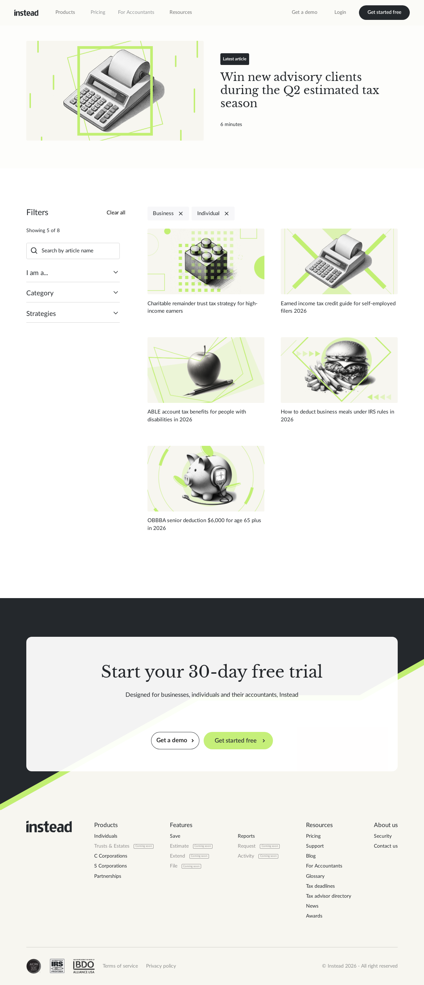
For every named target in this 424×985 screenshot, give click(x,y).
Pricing (98, 12)
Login (340, 12)
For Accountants (136, 12)
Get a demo (304, 12)
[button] (65, 12)
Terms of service (120, 966)
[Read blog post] (115, 91)
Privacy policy (161, 966)
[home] (26, 13)
